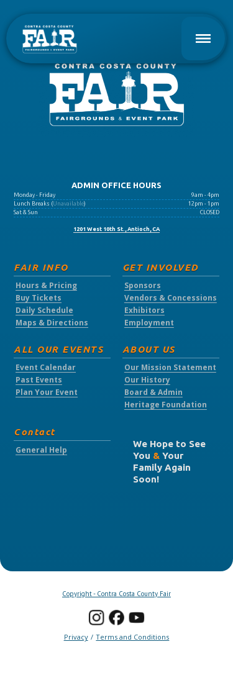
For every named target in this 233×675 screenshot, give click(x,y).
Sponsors (142, 285)
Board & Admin (153, 392)
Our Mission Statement (170, 367)
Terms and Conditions (132, 636)
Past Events (39, 380)
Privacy (76, 636)
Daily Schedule (44, 310)
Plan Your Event (47, 392)
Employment (149, 323)
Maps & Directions (52, 323)
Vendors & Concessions (170, 298)
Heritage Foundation (165, 405)
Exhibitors (144, 310)
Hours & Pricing (46, 285)
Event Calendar (46, 367)
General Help (41, 450)
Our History (147, 380)
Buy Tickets (39, 298)
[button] (203, 38)
